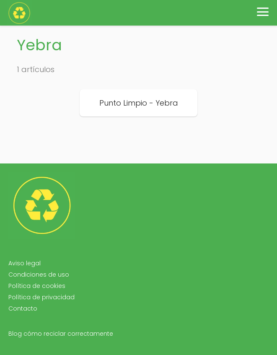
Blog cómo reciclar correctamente (60, 333)
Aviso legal (24, 263)
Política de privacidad (41, 297)
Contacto (22, 308)
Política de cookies (36, 286)
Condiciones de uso (38, 274)
